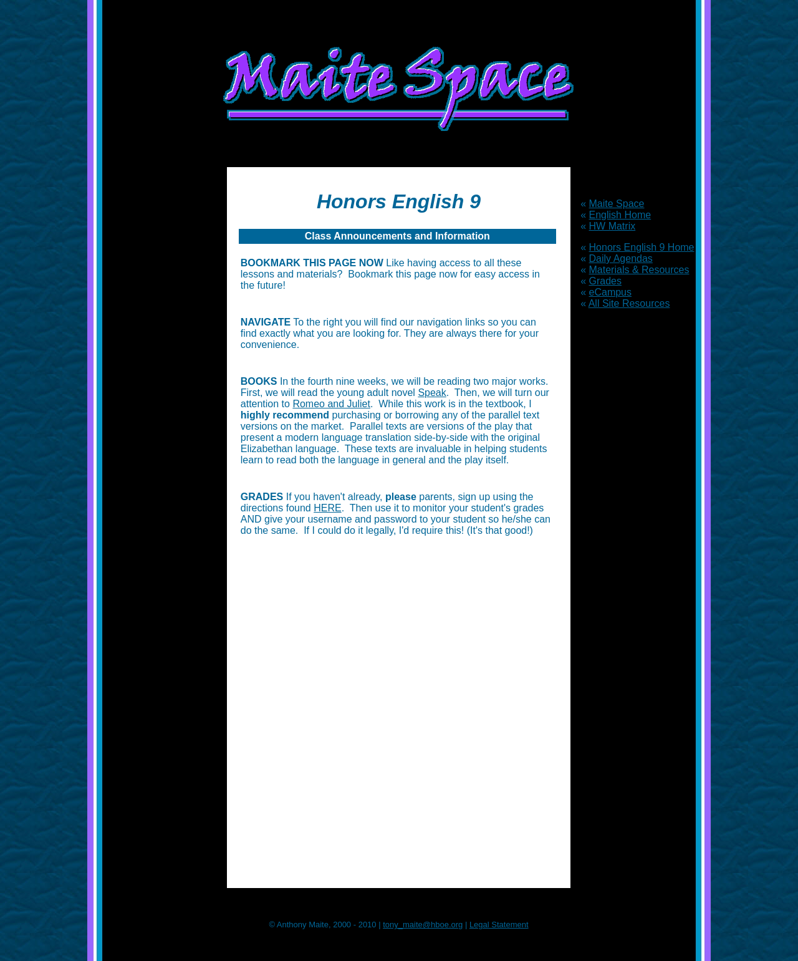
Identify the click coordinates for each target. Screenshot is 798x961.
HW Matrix (612, 226)
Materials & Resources (639, 269)
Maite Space (617, 203)
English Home (620, 215)
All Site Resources (629, 303)
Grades (605, 281)
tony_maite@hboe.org (423, 924)
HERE (327, 508)
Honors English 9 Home (642, 247)
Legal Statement (499, 924)
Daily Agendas (621, 258)
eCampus (610, 292)
